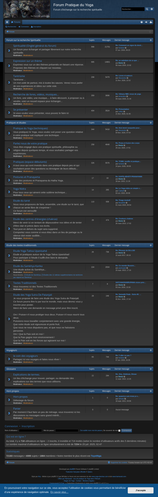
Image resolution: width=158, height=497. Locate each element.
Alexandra (122, 78)
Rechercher (12, 27)
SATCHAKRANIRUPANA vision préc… (131, 282)
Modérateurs (28, 55)
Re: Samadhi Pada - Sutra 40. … (128, 294)
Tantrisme (19, 76)
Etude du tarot (21, 200)
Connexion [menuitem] (147, 22)
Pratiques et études (16, 122)
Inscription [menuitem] (151, 22)
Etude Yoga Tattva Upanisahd (30, 251)
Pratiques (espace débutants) (30, 162)
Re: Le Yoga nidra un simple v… (128, 188)
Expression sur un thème (27, 61)
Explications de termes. (26, 374)
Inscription (37, 27)
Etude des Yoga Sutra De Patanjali (32, 294)
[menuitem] (141, 22)
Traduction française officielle (76, 472)
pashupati (122, 268)
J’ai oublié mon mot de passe (91, 430)
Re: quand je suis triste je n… (127, 396)
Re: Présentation (122, 109)
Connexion (25, 27)
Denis (120, 63)
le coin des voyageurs (25, 356)
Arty (39, 476)
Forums (17, 22)
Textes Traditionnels (24, 283)
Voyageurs (11, 350)
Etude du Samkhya (32, 275)
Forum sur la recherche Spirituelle (23, 40)
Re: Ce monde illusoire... (125, 266)
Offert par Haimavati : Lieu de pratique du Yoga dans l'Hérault (79, 479)
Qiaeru (90, 472)
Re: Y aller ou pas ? (123, 355)
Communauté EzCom (57, 483)
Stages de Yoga (69, 481)
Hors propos (12, 391)
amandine (122, 96)
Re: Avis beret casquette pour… (128, 128)
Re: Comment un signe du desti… (129, 45)
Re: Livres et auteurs (124, 76)
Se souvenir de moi (111, 430)
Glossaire (11, 368)
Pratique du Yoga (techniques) (30, 128)
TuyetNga (96, 455)
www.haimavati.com (119, 476)
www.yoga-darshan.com (99, 476)
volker (120, 111)
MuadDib (121, 203)
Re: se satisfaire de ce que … (127, 60)
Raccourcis (7, 22)
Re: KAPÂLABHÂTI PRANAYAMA (129, 176)
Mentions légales (88, 481)
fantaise (121, 48)
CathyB (121, 191)
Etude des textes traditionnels (21, 245)
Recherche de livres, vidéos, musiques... (36, 94)
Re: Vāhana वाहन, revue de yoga (128, 94)
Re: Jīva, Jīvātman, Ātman (126, 374)
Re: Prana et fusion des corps (127, 143)
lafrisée (121, 399)
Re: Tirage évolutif (123, 200)
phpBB (72, 469)
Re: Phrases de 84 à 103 (125, 250)
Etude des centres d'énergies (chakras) (35, 219)
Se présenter (20, 109)
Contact (78, 481)
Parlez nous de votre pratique (30, 143)
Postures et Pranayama (26, 177)
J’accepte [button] (141, 490)
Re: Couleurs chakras (124, 219)
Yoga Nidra (19, 188)
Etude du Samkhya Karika (27, 266)
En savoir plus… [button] (59, 492)
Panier (17, 408)
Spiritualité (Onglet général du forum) (34, 45)
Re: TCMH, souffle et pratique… (128, 161)
